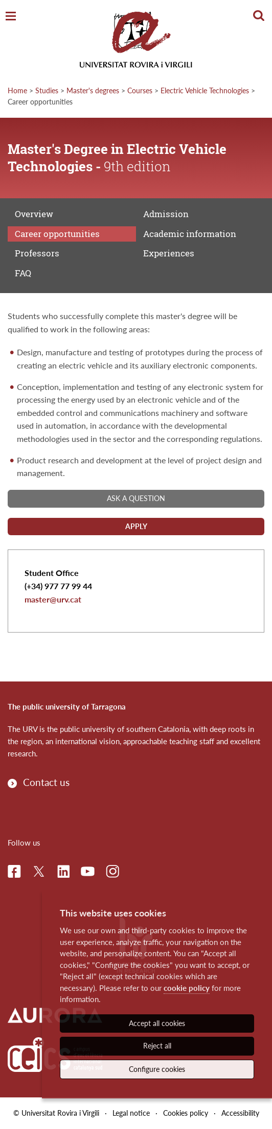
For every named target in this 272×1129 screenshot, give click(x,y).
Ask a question (136, 498)
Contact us (46, 782)
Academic (189, 234)
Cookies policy (185, 1113)
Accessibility (240, 1113)
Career (57, 234)
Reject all (157, 1045)
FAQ (23, 273)
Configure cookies (157, 1069)
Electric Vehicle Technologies (205, 90)
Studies (46, 90)
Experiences (168, 253)
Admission (166, 214)
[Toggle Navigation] (11, 16)
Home (17, 90)
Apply (136, 526)
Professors (37, 253)
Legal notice (131, 1113)
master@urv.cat (53, 599)
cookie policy (187, 987)
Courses (139, 90)
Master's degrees (92, 90)
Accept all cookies (157, 1023)
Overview (34, 214)
